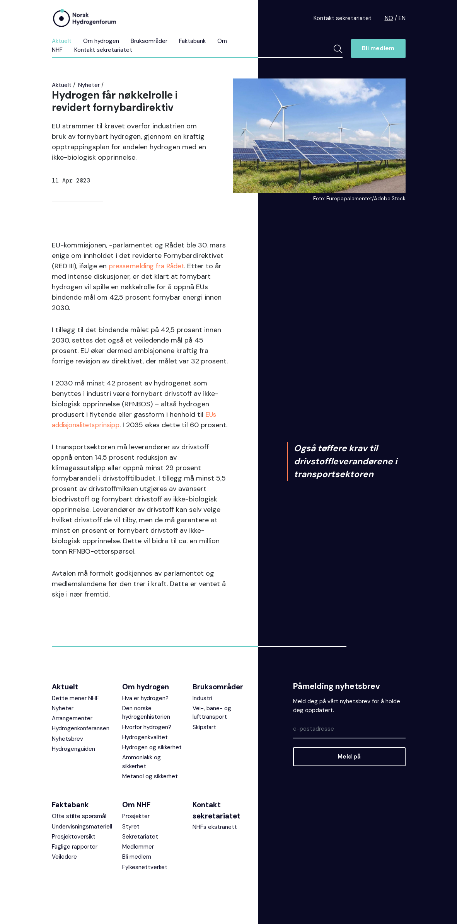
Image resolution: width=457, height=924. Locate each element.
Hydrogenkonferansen (80, 739)
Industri (202, 709)
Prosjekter (136, 826)
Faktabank (192, 41)
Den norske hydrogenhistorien (146, 723)
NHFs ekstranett (215, 837)
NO (389, 18)
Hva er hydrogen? (145, 709)
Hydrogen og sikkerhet (152, 758)
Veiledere (64, 867)
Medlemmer (138, 857)
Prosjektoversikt (73, 847)
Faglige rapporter (74, 857)
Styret (131, 837)
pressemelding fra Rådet (148, 266)
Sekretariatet (140, 847)
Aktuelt (62, 41)
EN (402, 18)
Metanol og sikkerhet (150, 787)
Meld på (349, 767)
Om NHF (136, 815)
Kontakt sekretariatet (343, 18)
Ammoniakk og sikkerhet (141, 772)
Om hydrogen (101, 41)
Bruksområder (149, 41)
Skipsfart (204, 738)
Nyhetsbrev (67, 749)
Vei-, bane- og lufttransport (212, 723)
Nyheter (89, 85)
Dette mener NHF (75, 709)
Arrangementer (72, 729)
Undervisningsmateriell (82, 837)
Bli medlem (378, 48)
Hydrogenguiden (73, 759)
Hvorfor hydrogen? (146, 738)
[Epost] (349, 740)
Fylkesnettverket (144, 877)
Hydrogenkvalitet (145, 748)
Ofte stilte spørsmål (79, 826)
